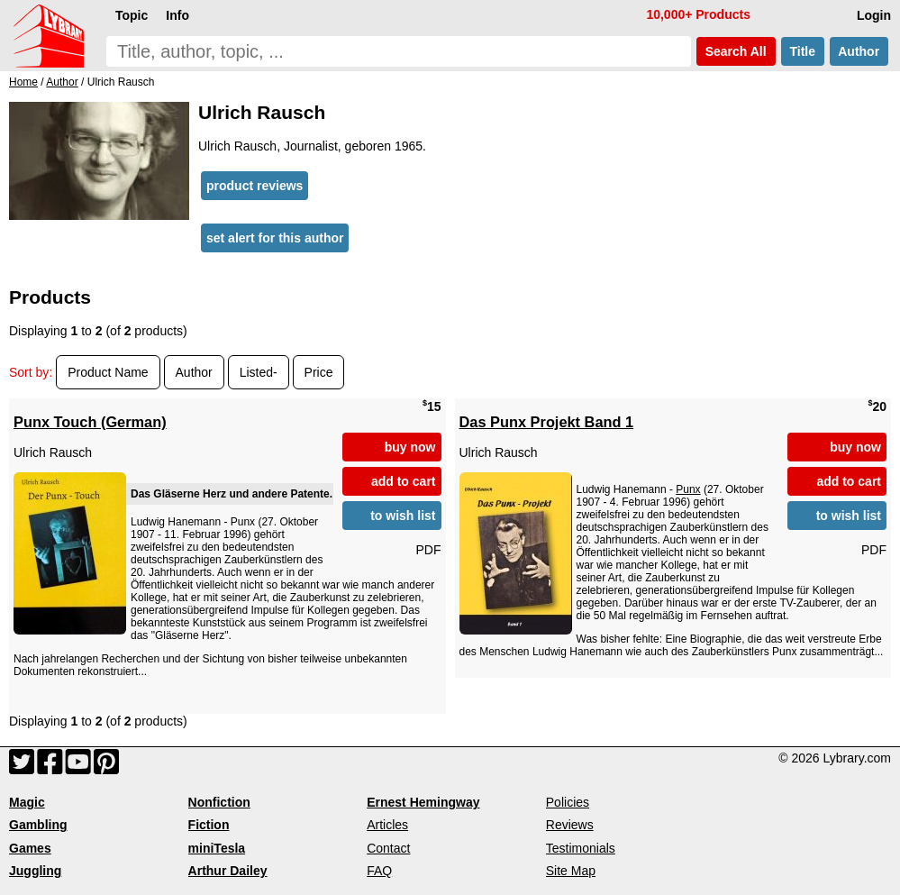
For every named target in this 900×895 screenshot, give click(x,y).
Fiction (209, 824)
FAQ (379, 870)
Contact (388, 848)
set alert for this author (274, 238)
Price (319, 372)
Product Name (108, 372)
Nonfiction (219, 802)
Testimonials (580, 848)
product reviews (254, 185)
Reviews (570, 824)
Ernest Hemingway (423, 802)
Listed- (258, 372)
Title (802, 51)
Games (30, 848)
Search (736, 51)
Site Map (570, 870)
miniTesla (217, 848)
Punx (688, 489)
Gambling (38, 824)
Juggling (35, 870)
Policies (567, 802)
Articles (387, 824)
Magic (27, 802)
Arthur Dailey (228, 870)
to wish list (402, 515)
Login (874, 15)
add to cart (403, 481)
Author (859, 51)
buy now (410, 447)
